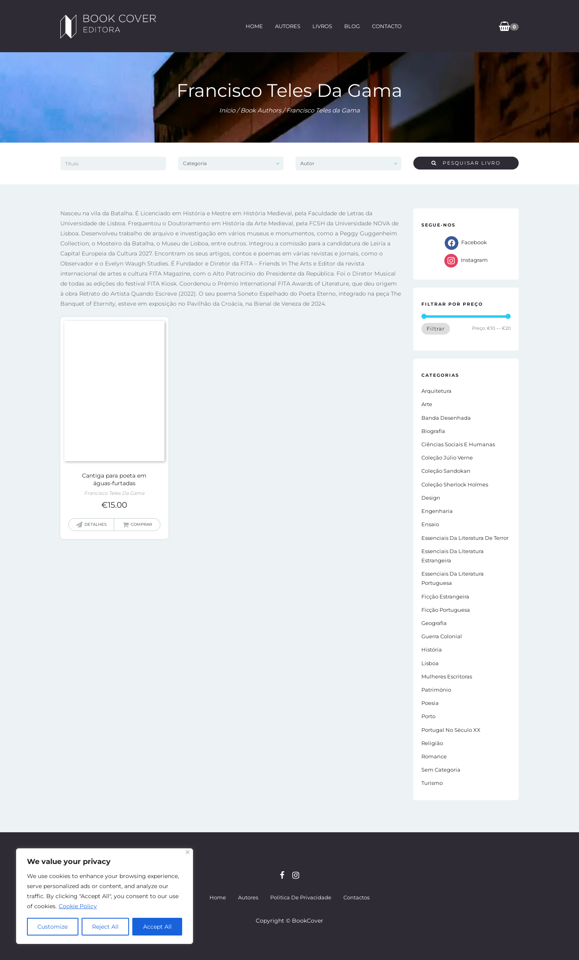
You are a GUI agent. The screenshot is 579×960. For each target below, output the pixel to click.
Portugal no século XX (450, 730)
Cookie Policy (78, 906)
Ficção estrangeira (445, 596)
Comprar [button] (141, 524)
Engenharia (437, 511)
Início (227, 110)
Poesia (430, 703)
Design (430, 497)
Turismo (432, 783)
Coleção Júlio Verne (447, 457)
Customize (52, 926)
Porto (428, 716)
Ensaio (430, 524)
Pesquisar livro (466, 163)
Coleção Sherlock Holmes (454, 484)
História (431, 649)
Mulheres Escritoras (446, 676)
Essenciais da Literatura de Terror (465, 538)
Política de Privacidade (300, 897)
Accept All (157, 926)
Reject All (105, 926)
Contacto (387, 26)
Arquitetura (436, 391)
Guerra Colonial (441, 636)
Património (436, 689)
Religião (432, 743)
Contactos (356, 897)
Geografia (434, 623)
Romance (434, 756)
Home (254, 26)
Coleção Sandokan (445, 471)
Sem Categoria (440, 769)
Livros (322, 26)
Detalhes (95, 524)
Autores (287, 26)
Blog (352, 26)
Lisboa (430, 663)
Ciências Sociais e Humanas (458, 444)
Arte (426, 404)
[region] (104, 896)
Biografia (433, 431)
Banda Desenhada (446, 418)
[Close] (187, 852)
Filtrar (436, 328)
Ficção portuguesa (445, 610)
